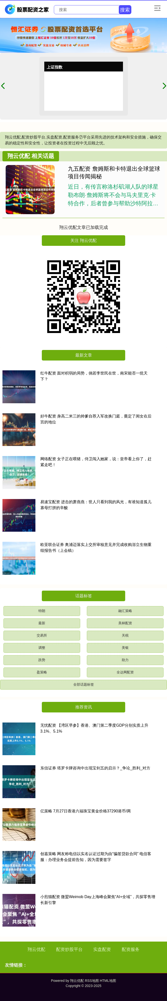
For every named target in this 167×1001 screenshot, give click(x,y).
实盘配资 (102, 949)
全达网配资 (125, 672)
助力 (125, 660)
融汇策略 (125, 611)
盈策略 (42, 672)
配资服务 (130, 949)
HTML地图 (108, 981)
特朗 (41, 611)
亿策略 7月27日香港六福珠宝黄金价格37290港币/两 (85, 811)
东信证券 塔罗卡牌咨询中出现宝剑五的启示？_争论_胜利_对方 (95, 768)
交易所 (42, 635)
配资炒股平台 (69, 949)
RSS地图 (92, 981)
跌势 (41, 660)
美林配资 (125, 623)
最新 (41, 623)
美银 (125, 648)
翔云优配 (36, 949)
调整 (41, 648)
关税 (125, 635)
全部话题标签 (83, 684)
